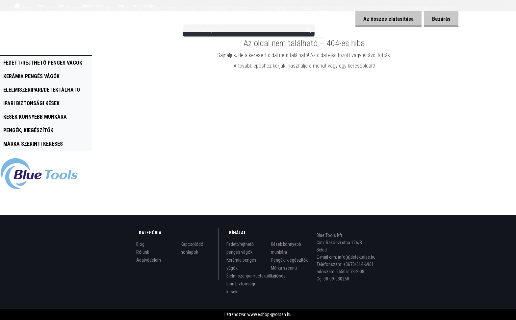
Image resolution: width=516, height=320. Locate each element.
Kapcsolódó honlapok (192, 248)
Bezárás (441, 19)
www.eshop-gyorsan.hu (269, 314)
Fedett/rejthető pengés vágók (42, 63)
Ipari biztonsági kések (31, 103)
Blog (140, 244)
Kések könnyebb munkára (35, 117)
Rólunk (142, 252)
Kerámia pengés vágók (31, 76)
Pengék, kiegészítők (28, 130)
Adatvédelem (148, 260)
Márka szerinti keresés (33, 144)
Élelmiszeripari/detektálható (41, 90)
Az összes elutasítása (387, 19)
